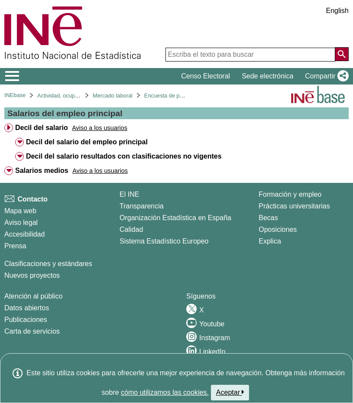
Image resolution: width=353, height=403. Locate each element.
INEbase (15, 95)
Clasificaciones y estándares (48, 263)
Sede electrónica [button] (267, 76)
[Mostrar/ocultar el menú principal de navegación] (12, 76)
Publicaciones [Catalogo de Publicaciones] (25, 319)
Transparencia (142, 206)
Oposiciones (278, 229)
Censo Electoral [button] (205, 76)
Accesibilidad (24, 234)
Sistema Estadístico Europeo (164, 241)
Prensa (15, 246)
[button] (325, 76)
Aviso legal (21, 222)
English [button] (337, 10)
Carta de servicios (32, 331)
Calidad (131, 229)
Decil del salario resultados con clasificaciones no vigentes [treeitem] (124, 156)
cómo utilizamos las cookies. (165, 392)
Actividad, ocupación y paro (71, 95)
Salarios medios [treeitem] (41, 170)
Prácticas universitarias (294, 206)
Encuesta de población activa (180, 95)
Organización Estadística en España (175, 217)
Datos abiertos (26, 308)
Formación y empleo (290, 194)
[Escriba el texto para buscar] (250, 55)
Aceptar (230, 392)
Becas (268, 217)
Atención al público (33, 296)
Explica (270, 241)
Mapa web (20, 210)
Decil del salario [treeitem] (41, 127)
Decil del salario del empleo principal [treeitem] (87, 142)
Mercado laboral (113, 95)
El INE (129, 194)
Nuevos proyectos (32, 275)
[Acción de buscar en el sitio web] (342, 54)
